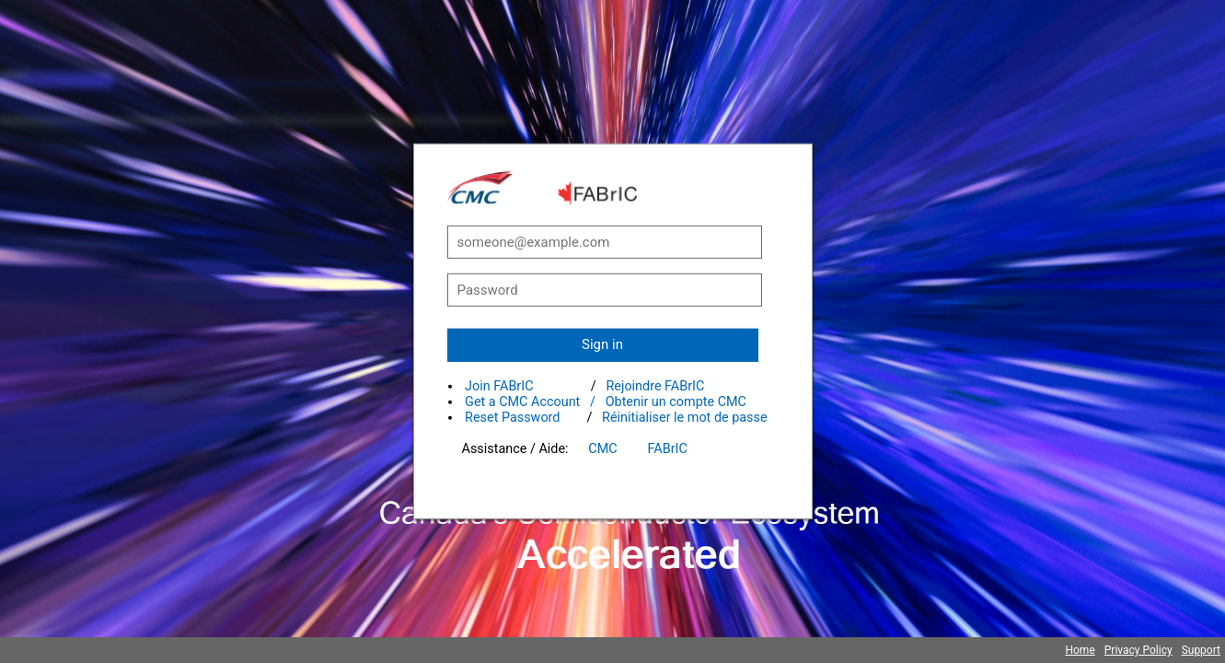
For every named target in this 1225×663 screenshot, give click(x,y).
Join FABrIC (499, 386)
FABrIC (668, 449)
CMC (602, 449)
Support (1201, 650)
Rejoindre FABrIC (655, 386)
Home (1079, 650)
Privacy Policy (1138, 650)
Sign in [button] (602, 344)
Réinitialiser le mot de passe (685, 417)
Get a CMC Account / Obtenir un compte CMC (605, 402)
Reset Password (512, 417)
